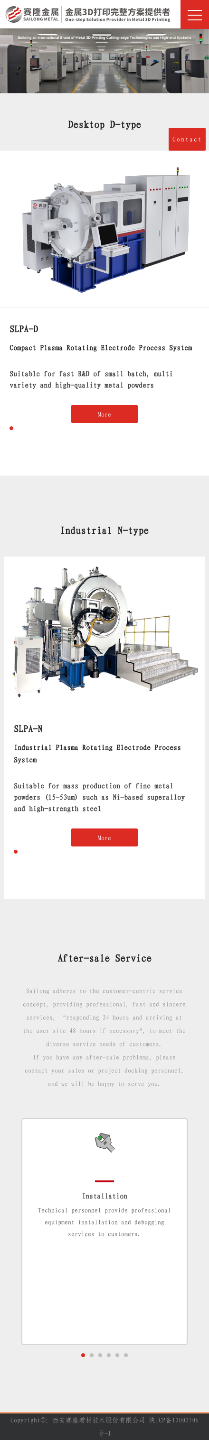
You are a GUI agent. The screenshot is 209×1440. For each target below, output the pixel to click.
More (104, 414)
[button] (11, 428)
